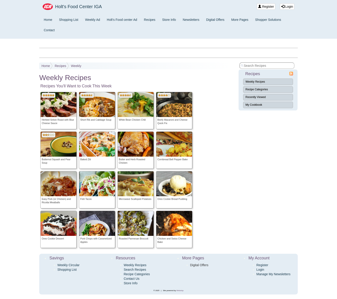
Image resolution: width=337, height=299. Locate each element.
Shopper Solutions (268, 20)
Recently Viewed (256, 97)
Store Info (169, 20)
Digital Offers (215, 20)
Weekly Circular (68, 265)
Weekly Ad (92, 20)
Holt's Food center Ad (122, 20)
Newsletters (191, 20)
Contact (49, 30)
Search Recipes (135, 269)
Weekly (76, 66)
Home (48, 20)
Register (266, 6)
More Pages (239, 20)
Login (287, 6)
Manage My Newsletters (273, 274)
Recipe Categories (257, 89)
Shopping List (68, 20)
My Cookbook (254, 104)
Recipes (150, 20)
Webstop (179, 290)
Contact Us (131, 278)
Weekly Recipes (255, 81)
